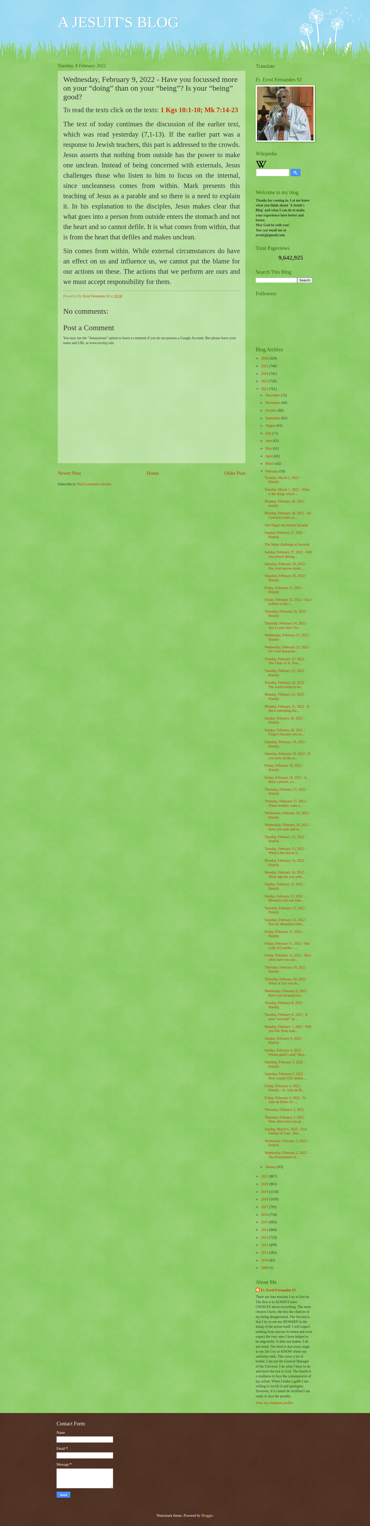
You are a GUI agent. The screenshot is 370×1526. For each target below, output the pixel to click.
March (270, 464)
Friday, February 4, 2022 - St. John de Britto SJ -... (285, 1100)
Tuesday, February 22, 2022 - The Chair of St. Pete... (285, 661)
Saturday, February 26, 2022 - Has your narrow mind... (285, 566)
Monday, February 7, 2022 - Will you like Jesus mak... (287, 1029)
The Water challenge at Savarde (286, 544)
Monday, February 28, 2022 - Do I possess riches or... (287, 515)
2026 (265, 358)
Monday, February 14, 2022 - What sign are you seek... (285, 874)
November (273, 403)
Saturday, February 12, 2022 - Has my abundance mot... (285, 922)
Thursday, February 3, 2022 (284, 1110)
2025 (265, 366)
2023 (265, 381)
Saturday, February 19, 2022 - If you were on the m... (287, 756)
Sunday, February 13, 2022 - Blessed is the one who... (284, 898)
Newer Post (69, 473)
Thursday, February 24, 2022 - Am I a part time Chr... (286, 625)
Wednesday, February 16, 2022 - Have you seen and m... (287, 827)
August (270, 426)
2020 (265, 1184)
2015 (265, 1222)
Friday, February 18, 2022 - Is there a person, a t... (285, 780)
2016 (265, 1215)
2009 (265, 1268)
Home (152, 473)
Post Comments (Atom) (94, 484)
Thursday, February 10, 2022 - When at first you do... (286, 981)
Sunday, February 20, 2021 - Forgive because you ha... (284, 732)
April (269, 456)
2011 (265, 1253)
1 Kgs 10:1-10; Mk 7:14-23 (199, 110)
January (271, 1167)
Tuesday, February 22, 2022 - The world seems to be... (285, 685)
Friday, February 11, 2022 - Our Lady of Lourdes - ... (287, 946)
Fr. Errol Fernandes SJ (278, 1290)
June (269, 441)
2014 (265, 1230)
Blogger (206, 1516)
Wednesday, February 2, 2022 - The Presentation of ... (286, 1155)
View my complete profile (274, 1403)
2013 (265, 1237)
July (268, 433)
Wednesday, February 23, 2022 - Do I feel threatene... (287, 649)
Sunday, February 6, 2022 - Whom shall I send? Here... (285, 1052)
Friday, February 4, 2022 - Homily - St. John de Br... (284, 1088)
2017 (265, 1207)
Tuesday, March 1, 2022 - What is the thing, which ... (286, 492)
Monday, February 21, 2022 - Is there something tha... (286, 709)
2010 (265, 1260)
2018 (265, 1199)
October (271, 410)
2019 (265, 1192)
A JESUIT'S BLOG (118, 22)
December (273, 395)
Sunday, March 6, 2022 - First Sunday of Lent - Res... (285, 1131)
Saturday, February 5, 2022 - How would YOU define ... (285, 1076)
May (269, 448)
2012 (265, 1245)
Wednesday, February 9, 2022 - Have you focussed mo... (286, 993)
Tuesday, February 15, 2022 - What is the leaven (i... (285, 851)
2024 (265, 374)
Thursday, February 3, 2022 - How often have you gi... (285, 1119)
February (272, 471)
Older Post (234, 473)
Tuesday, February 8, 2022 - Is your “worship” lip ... (286, 1017)
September (273, 418)
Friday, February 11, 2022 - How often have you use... (287, 957)
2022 (265, 389)
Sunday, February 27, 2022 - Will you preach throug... (288, 554)
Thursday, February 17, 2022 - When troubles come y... (286, 803)
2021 (265, 1176)
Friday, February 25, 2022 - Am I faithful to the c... (287, 602)
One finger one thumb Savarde (286, 525)
